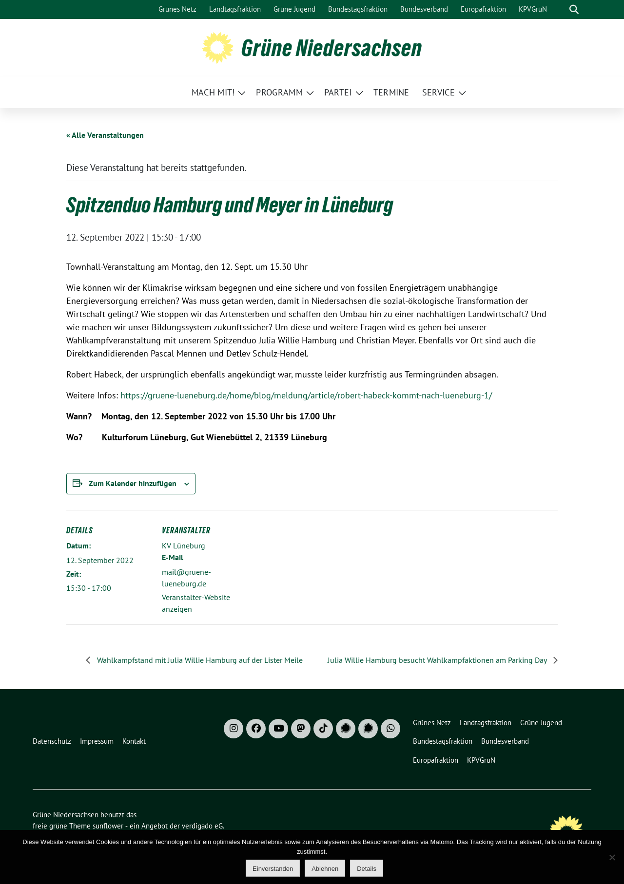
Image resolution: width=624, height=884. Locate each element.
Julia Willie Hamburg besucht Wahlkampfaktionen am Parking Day (438, 660)
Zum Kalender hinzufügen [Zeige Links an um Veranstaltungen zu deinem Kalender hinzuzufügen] (132, 483)
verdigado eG (202, 825)
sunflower (108, 825)
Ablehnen (325, 868)
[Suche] (560, 9)
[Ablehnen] (612, 857)
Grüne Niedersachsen (331, 48)
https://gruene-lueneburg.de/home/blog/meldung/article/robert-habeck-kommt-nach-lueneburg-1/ (305, 395)
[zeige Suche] (574, 9)
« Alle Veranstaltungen (105, 135)
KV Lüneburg (183, 545)
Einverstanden (273, 868)
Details (366, 868)
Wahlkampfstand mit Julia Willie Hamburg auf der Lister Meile (199, 660)
